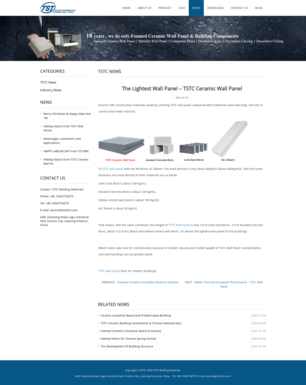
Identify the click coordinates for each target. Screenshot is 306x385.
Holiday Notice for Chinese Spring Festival (128, 338)
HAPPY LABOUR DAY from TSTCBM (66, 151)
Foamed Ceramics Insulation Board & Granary (148, 282)
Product (164, 8)
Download (215, 8)
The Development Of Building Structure (127, 346)
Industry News (51, 90)
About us (144, 8)
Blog (258, 8)
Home (126, 8)
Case (181, 8)
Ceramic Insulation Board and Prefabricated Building (136, 315)
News (196, 8)
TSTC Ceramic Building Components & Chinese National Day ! (141, 323)
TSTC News (48, 82)
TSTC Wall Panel (179, 225)
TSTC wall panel (112, 169)
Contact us (239, 8)
